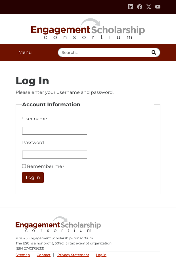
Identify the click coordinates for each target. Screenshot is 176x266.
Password (33, 142)
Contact (44, 255)
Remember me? (45, 166)
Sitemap (23, 255)
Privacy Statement (73, 255)
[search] (154, 52)
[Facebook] (139, 7)
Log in (101, 255)
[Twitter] (148, 7)
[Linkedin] (130, 7)
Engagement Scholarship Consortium (88, 27)
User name (34, 118)
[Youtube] (157, 7)
